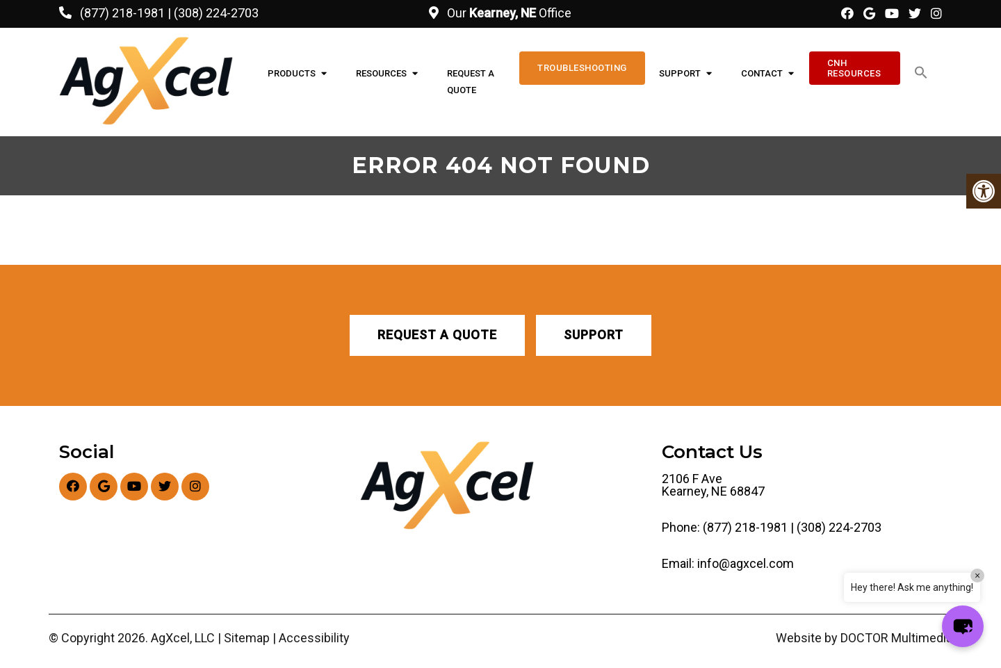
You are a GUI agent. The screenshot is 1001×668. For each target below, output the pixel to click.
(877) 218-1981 (122, 13)
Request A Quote (470, 81)
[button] (921, 73)
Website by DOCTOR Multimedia (864, 638)
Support (680, 73)
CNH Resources (854, 68)
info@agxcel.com (745, 563)
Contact (762, 73)
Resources (381, 73)
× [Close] (977, 575)
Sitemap (247, 638)
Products (292, 73)
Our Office (507, 13)
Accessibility (314, 638)
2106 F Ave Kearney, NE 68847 (713, 485)
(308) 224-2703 (216, 13)
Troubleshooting (582, 68)
